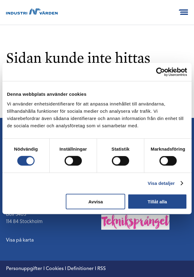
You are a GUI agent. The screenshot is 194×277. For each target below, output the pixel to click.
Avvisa (96, 201)
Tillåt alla (157, 201)
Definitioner (80, 268)
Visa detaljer (161, 183)
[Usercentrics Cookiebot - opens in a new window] (160, 72)
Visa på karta (20, 240)
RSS (101, 268)
